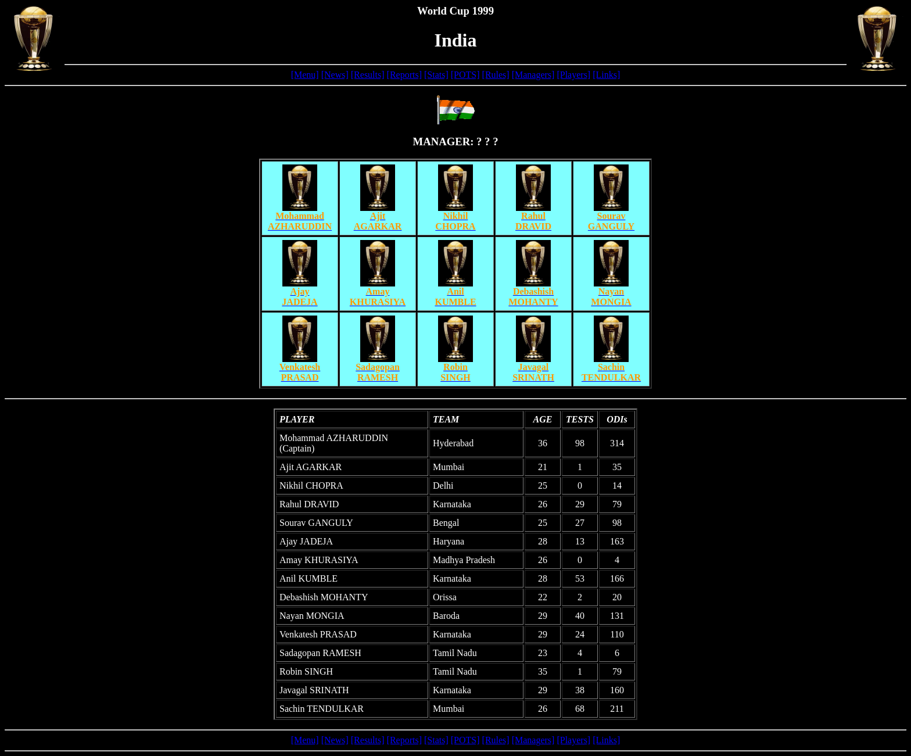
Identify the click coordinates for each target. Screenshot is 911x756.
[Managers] (533, 75)
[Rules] (496, 75)
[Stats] (436, 75)
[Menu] (305, 75)
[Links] (606, 75)
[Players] (573, 75)
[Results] (368, 75)
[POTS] (465, 75)
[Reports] (404, 75)
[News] (335, 75)
